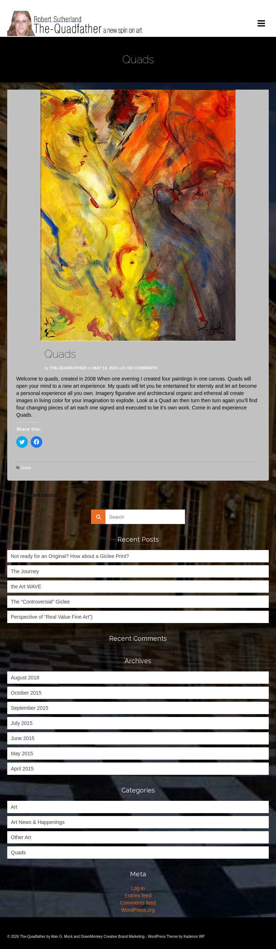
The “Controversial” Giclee (40, 602)
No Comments (142, 368)
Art (14, 807)
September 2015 (29, 708)
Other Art (21, 837)
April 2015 (22, 769)
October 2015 (26, 693)
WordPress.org (138, 910)
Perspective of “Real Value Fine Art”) (51, 617)
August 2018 (25, 677)
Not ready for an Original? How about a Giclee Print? (70, 556)
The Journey (25, 571)
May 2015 (22, 753)
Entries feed (138, 895)
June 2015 (22, 738)
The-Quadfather (68, 368)
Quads (26, 468)
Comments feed (138, 903)
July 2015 (22, 723)
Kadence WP (194, 937)
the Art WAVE (26, 586)
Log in (138, 888)
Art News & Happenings (38, 822)
